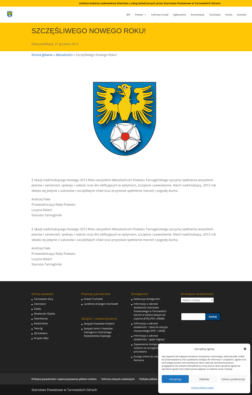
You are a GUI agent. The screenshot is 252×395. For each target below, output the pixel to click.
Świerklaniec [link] (41, 318)
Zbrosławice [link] (41, 333)
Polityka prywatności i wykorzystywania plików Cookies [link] (64, 379)
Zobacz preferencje (233, 379)
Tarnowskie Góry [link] (43, 299)
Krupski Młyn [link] (41, 338)
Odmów (204, 379)
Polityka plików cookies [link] (202, 387)
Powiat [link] (139, 14)
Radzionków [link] (41, 323)
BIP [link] (128, 14)
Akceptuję (175, 379)
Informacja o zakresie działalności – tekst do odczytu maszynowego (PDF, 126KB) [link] (151, 327)
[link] (12, 13)
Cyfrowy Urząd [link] (160, 14)
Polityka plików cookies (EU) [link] (155, 379)
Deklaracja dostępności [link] (147, 299)
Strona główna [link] (41, 55)
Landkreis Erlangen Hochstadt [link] (101, 303)
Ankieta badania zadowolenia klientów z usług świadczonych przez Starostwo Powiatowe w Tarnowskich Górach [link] (149, 3)
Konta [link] (228, 14)
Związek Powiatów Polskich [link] (99, 323)
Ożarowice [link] (40, 303)
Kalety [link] (37, 308)
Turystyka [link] (215, 14)
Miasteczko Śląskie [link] (44, 313)
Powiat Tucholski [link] (93, 299)
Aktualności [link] (64, 55)
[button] (245, 349)
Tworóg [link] (38, 328)
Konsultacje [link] (197, 14)
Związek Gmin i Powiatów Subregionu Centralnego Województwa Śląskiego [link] (98, 332)
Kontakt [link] (241, 14)
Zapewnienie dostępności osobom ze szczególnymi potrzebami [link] (148, 348)
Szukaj (213, 316)
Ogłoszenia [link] (179, 14)
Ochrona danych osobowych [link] (118, 379)
